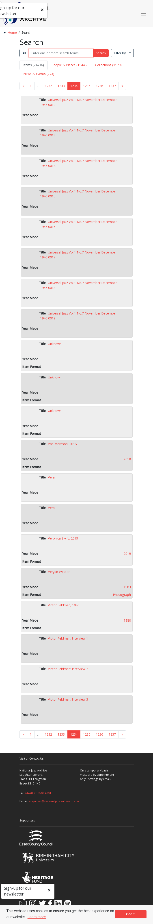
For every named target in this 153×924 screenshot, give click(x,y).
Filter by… (121, 53)
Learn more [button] (37, 917)
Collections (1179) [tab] (108, 65)
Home (12, 32)
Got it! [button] (131, 914)
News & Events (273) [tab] (38, 74)
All (24, 53)
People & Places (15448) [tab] (70, 65)
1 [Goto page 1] (31, 86)
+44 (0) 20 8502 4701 (38, 793)
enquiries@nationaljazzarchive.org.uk (54, 801)
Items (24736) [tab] (33, 65)
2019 (127, 553)
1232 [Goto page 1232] (48, 86)
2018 (127, 459)
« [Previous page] (23, 86)
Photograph (122, 594)
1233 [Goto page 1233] (61, 86)
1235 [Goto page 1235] (86, 86)
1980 (127, 620)
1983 (127, 587)
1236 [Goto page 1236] (99, 86)
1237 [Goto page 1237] (112, 86)
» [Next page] (122, 86)
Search (101, 53)
